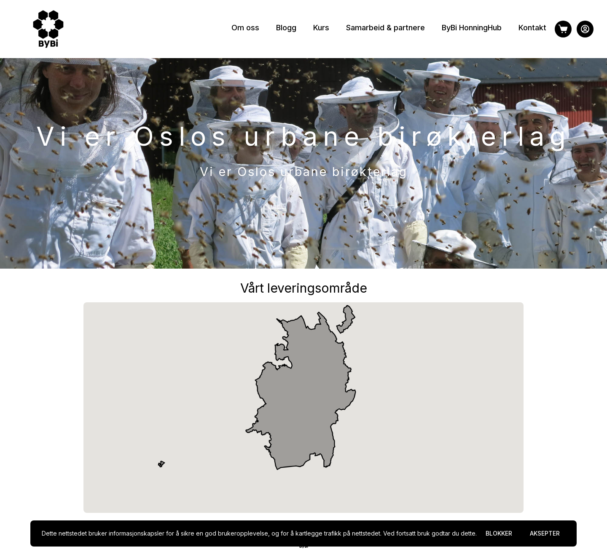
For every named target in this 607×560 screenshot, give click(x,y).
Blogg (286, 27)
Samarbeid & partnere (385, 27)
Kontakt (532, 27)
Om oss (245, 27)
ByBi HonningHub (472, 27)
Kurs (321, 27)
